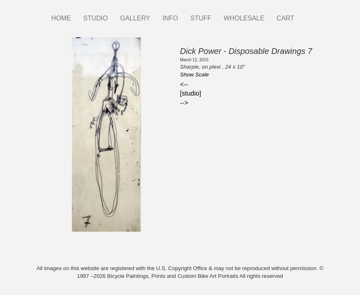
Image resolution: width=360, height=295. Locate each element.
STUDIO (95, 18)
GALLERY (135, 18)
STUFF (201, 18)
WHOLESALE (244, 18)
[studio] (190, 93)
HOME (61, 18)
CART (285, 18)
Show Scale (194, 75)
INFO (170, 18)
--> (184, 102)
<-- (184, 84)
